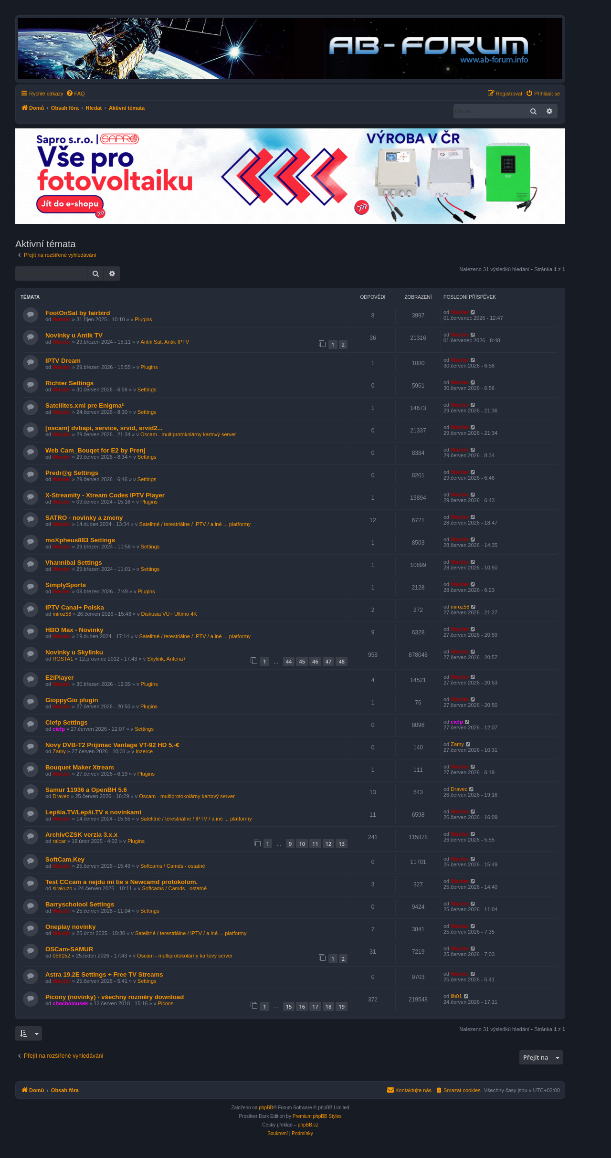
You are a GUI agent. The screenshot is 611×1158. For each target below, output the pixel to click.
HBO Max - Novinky (74, 629)
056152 (61, 955)
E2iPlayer (59, 677)
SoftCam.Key (64, 859)
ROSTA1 (63, 659)
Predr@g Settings (71, 472)
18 (329, 1006)
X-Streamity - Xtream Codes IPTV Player (105, 495)
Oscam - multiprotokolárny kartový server (188, 434)
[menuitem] (75, 93)
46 (315, 661)
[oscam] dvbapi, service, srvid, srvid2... (104, 428)
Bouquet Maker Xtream (79, 767)
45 (302, 661)
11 (315, 843)
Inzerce (144, 751)
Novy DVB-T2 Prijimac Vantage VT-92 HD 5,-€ (112, 744)
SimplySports (65, 585)
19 (341, 1006)
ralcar (59, 841)
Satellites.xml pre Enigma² (84, 405)
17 (315, 1006)
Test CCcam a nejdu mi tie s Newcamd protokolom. (121, 881)
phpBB (266, 1107)
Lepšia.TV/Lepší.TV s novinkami (93, 812)
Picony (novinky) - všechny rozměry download (114, 996)
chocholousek (70, 1003)
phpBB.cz (308, 1124)
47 (329, 661)
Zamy (59, 751)
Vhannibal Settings (73, 562)
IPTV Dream (63, 360)
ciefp (59, 729)
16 (302, 1006)
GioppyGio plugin (71, 700)
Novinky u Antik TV (74, 335)
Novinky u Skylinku (74, 652)
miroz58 (62, 614)
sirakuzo (62, 888)
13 (341, 843)
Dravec (61, 796)
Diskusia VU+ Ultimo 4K (169, 614)
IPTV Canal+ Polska (74, 607)
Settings (147, 389)
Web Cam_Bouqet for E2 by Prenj (95, 450)
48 (341, 661)
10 (302, 843)
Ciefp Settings (66, 722)
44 (289, 661)
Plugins (143, 319)
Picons (165, 1003)
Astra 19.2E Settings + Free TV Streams (104, 974)
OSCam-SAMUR (69, 949)
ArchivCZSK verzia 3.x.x (81, 834)
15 (289, 1006)
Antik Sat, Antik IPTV (165, 342)
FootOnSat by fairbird (77, 312)
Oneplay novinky (70, 926)
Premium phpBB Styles (317, 1116)
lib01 (456, 996)
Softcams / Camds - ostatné (172, 866)
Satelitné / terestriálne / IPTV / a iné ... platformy (195, 524)
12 (329, 843)
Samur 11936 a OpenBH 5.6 (86, 789)
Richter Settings (69, 383)
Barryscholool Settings (79, 904)
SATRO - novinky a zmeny (84, 517)
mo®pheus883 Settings (80, 540)
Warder (62, 319)
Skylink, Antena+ (166, 659)
